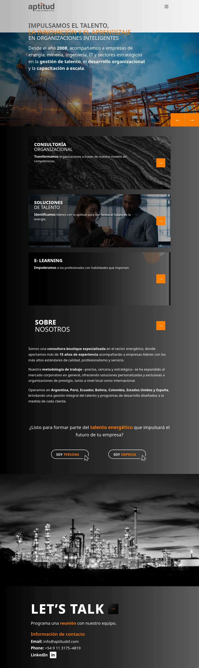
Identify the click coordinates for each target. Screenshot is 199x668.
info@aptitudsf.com (61, 641)
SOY (67, 454)
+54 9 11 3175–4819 (62, 648)
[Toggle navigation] (166, 6)
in (53, 655)
